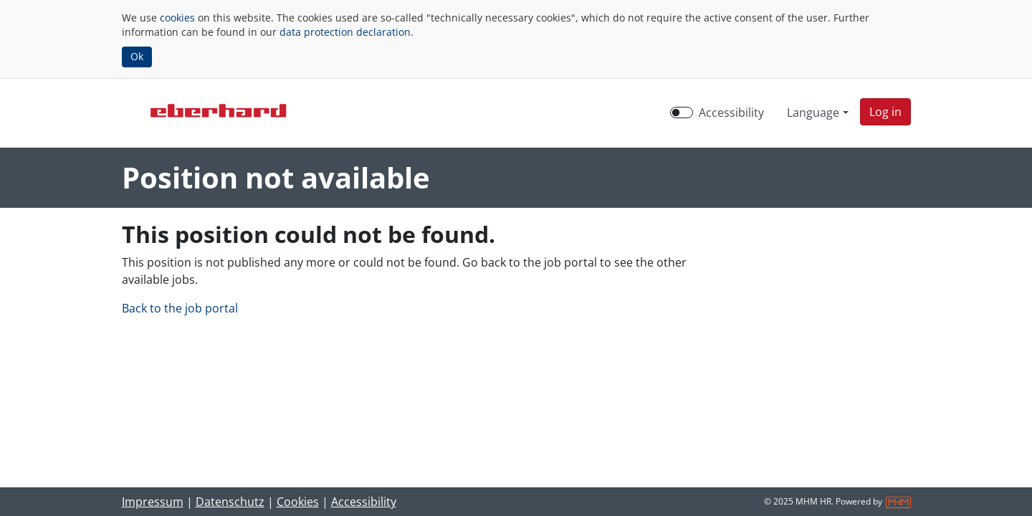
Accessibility (363, 502)
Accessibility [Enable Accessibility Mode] (731, 112)
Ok (136, 56)
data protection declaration (345, 32)
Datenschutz (230, 502)
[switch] (681, 112)
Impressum (152, 502)
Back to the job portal (180, 308)
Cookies (298, 502)
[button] (885, 111)
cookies (177, 17)
